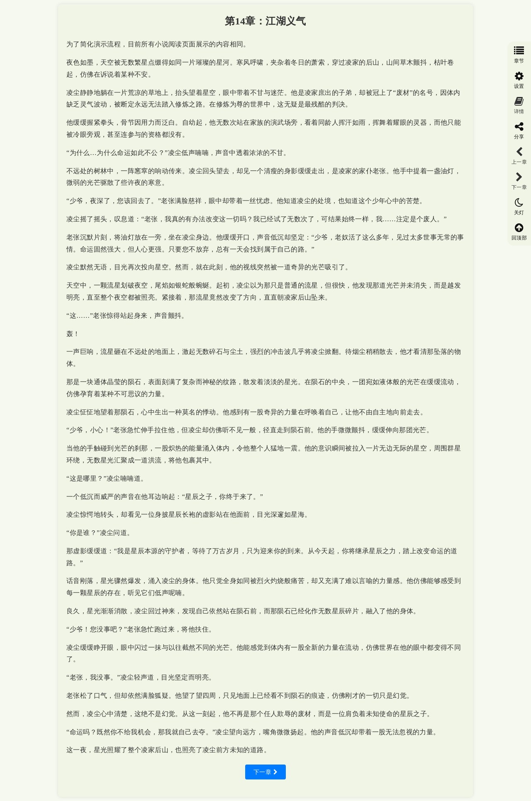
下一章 (265, 772)
